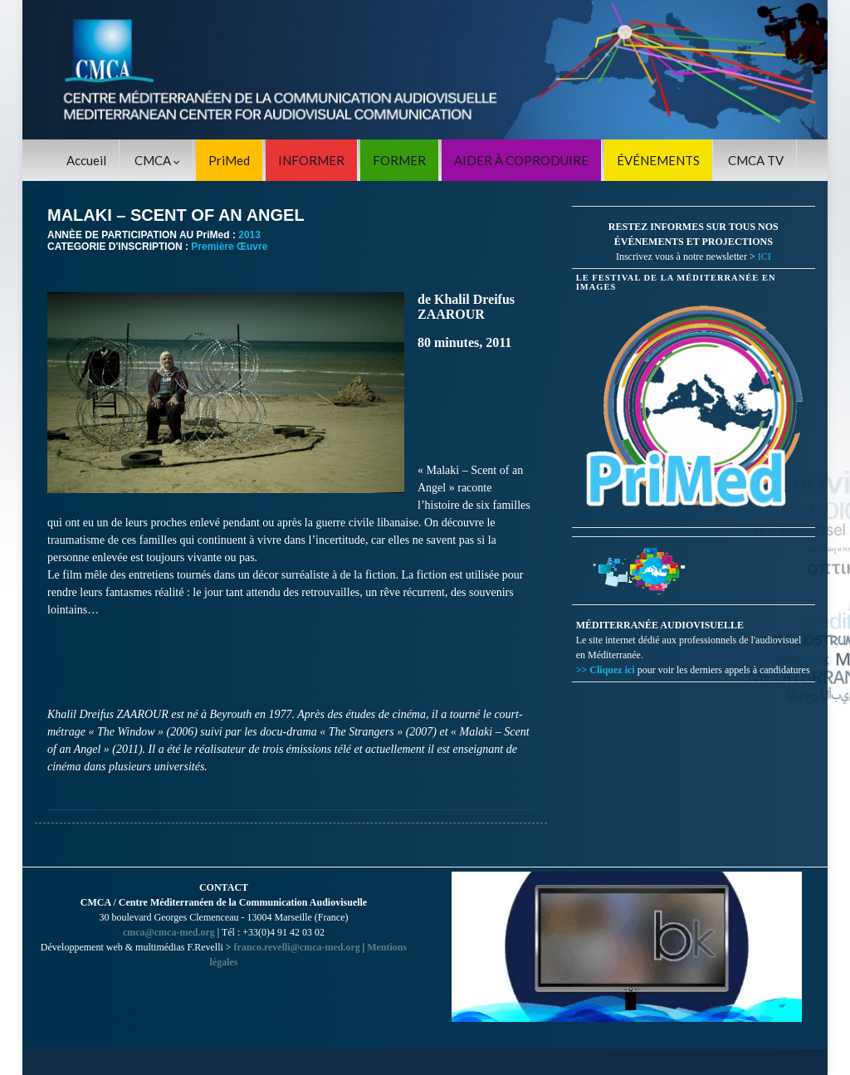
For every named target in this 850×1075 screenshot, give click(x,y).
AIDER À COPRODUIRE (521, 160)
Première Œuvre (229, 246)
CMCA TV (756, 160)
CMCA (157, 160)
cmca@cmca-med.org (169, 932)
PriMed (229, 160)
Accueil (86, 160)
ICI (764, 256)
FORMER (399, 160)
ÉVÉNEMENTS (658, 160)
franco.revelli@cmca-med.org (297, 947)
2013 (249, 235)
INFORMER (311, 160)
